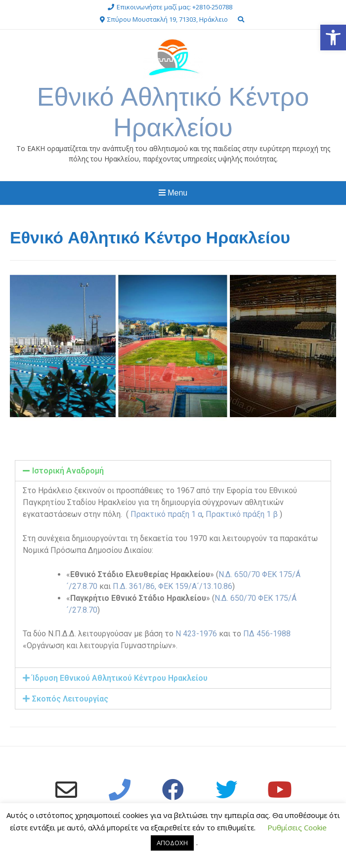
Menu (173, 193)
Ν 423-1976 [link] (196, 633)
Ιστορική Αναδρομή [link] (68, 470)
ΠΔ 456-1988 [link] (267, 633)
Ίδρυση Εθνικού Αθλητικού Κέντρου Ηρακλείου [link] (120, 678)
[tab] (173, 471)
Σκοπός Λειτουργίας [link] (70, 698)
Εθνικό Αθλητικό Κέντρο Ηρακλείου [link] (173, 111)
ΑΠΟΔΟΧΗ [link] (172, 842)
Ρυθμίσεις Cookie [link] (297, 827)
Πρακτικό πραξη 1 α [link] (166, 514)
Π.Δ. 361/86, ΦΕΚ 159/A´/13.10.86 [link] (172, 586)
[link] (333, 37)
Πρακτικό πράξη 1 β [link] (243, 514)
